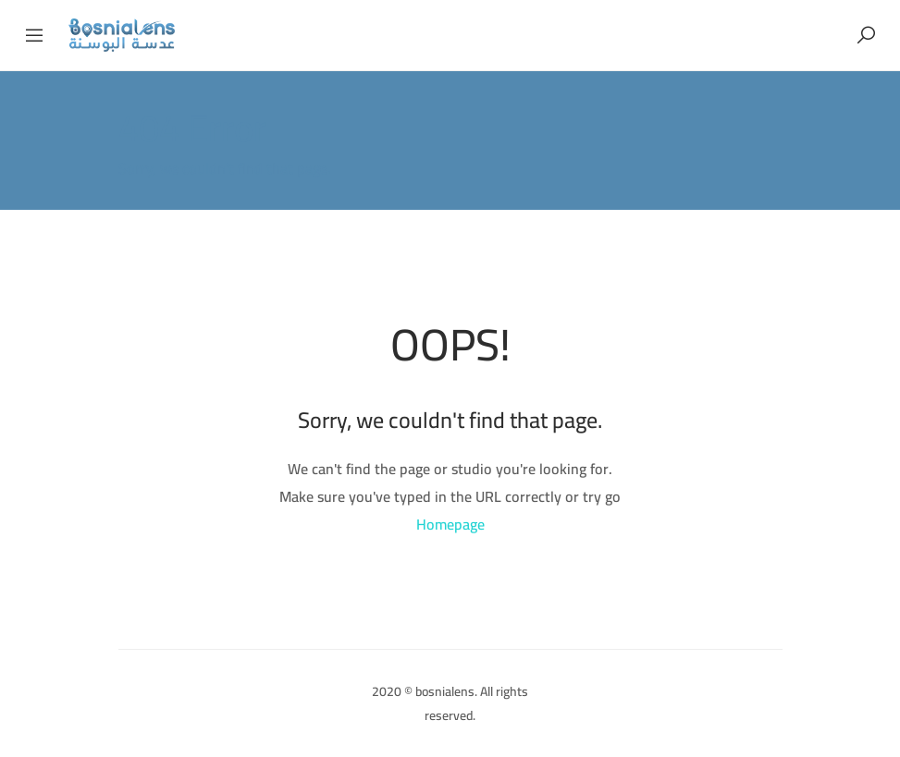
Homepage (450, 524)
